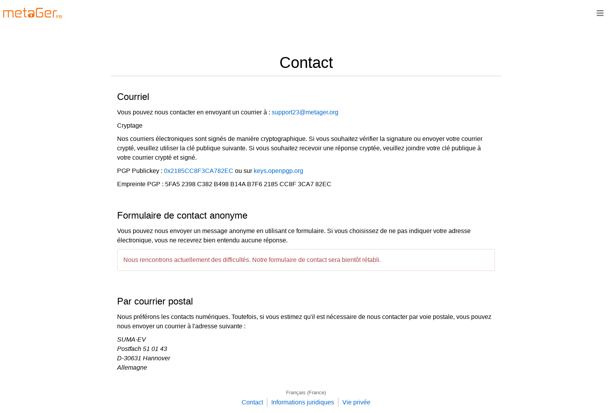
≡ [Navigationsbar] (600, 12)
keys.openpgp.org (278, 170)
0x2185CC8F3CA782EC (198, 170)
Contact (252, 402)
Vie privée (356, 402)
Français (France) (306, 392)
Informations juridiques (302, 402)
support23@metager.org (305, 112)
